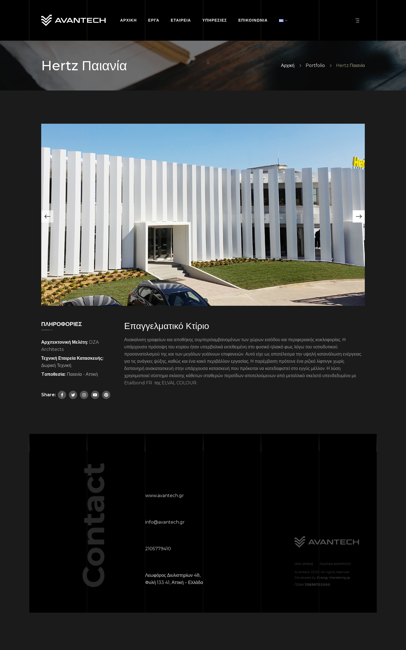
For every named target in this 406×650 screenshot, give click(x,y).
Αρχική (288, 65)
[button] (47, 216)
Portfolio (315, 65)
